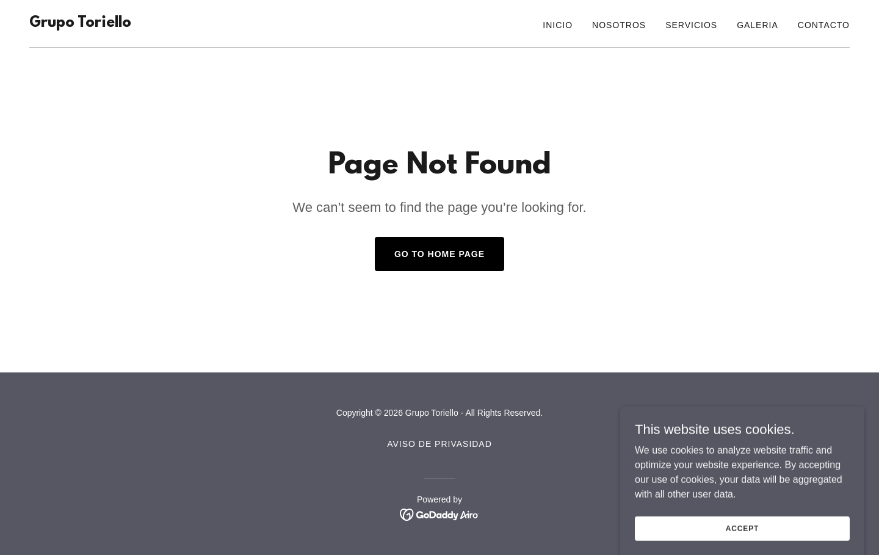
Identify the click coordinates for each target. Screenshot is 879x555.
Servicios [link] (691, 25)
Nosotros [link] (619, 25)
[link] (80, 23)
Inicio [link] (558, 25)
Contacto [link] (824, 25)
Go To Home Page (439, 254)
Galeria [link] (757, 25)
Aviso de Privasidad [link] (439, 444)
